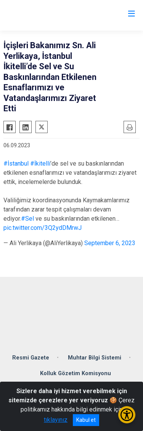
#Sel (27, 218)
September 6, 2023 (109, 243)
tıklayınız (55, 419)
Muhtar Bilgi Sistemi (94, 358)
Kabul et (86, 420)
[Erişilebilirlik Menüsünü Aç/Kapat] (126, 414)
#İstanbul (16, 163)
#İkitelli (40, 163)
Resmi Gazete (30, 358)
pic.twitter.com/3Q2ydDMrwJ (42, 227)
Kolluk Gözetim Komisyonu (75, 373)
